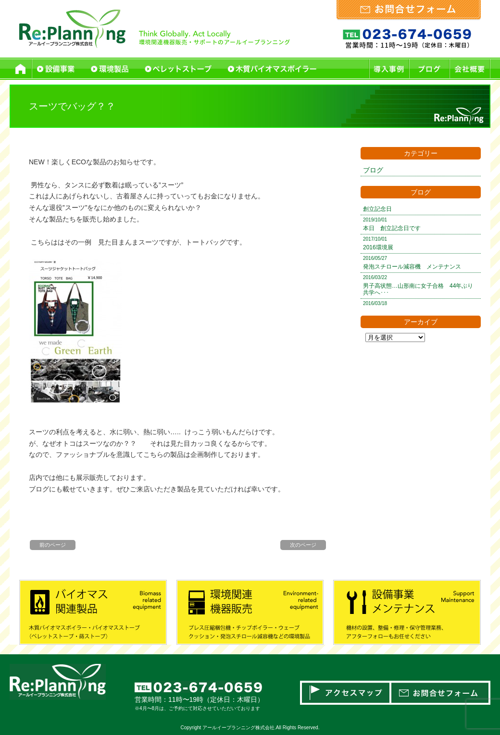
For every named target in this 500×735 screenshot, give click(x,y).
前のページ (52, 545)
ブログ (373, 170)
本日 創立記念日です (392, 228)
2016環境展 (378, 247)
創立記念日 (377, 209)
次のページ (303, 545)
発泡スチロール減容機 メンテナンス (412, 266)
